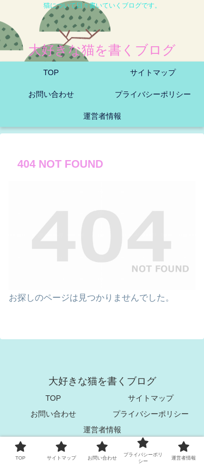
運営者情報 (102, 429)
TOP (53, 398)
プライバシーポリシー (151, 413)
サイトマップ (151, 398)
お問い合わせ (53, 413)
